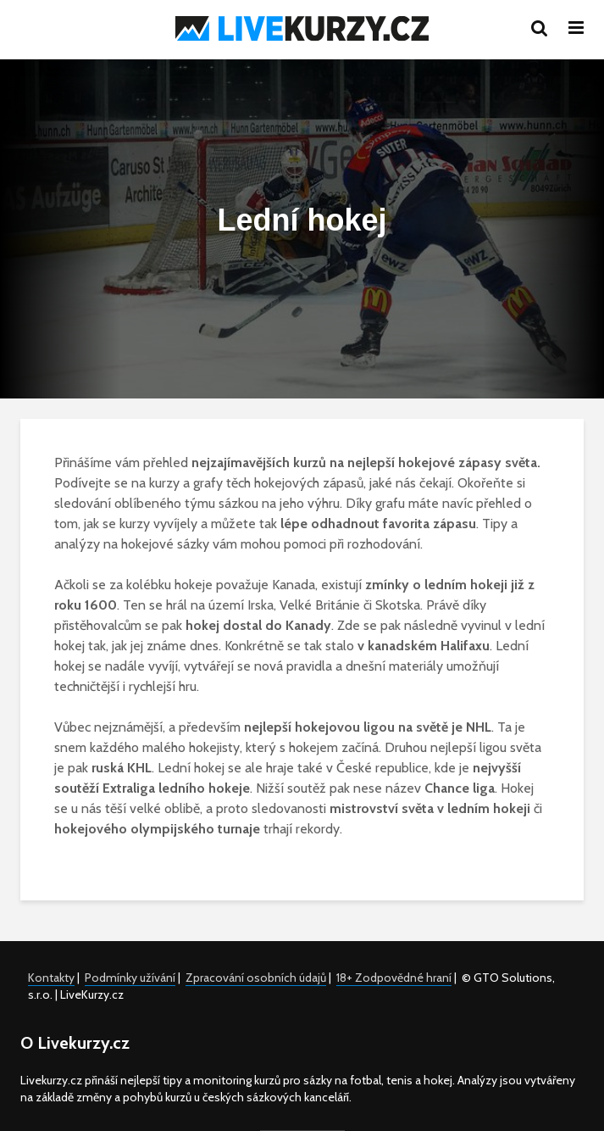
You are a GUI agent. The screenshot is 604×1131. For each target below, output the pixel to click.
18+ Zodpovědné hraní (394, 977)
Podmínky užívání (130, 977)
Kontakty (51, 977)
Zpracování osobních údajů (256, 977)
